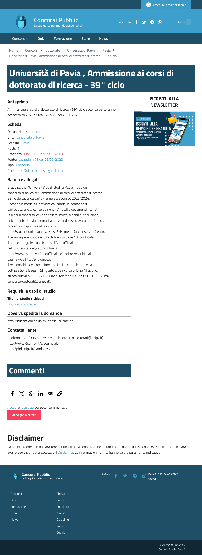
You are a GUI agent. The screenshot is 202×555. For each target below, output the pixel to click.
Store (14, 513)
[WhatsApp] (151, 21)
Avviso (60, 513)
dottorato (53, 50)
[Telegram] (143, 21)
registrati (27, 407)
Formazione (18, 506)
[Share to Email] (50, 393)
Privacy (61, 526)
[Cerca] (186, 22)
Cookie (60, 532)
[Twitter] (135, 21)
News (14, 519)
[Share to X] (22, 393)
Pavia (106, 50)
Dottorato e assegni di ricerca (45, 170)
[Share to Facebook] (12, 393)
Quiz (13, 500)
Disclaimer (65, 452)
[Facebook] (128, 21)
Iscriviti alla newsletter (163, 473)
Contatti (61, 500)
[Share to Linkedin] (41, 393)
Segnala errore (24, 414)
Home (13, 50)
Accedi (12, 407)
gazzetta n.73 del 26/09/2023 (40, 159)
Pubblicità (62, 506)
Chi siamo (62, 493)
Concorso (23, 165)
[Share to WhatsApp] (31, 393)
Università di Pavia (81, 50)
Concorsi (31, 50)
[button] (60, 393)
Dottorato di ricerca (21, 304)
